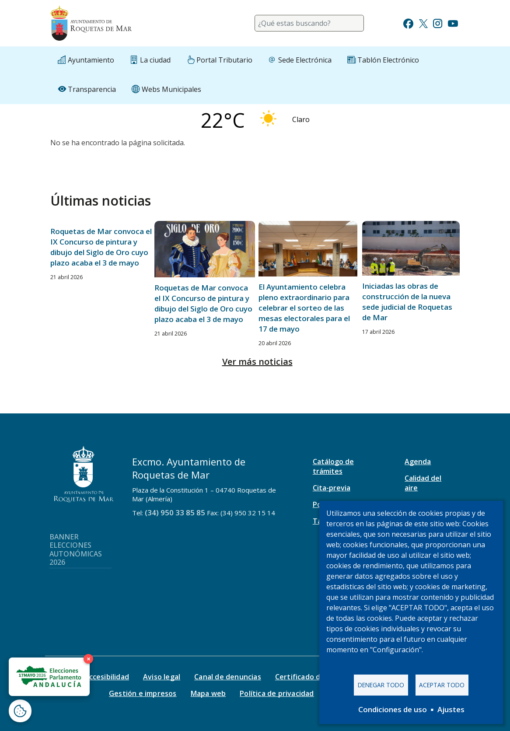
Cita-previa (331, 488)
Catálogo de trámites (333, 466)
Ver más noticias (257, 361)
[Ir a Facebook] (408, 22)
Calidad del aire (423, 483)
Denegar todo (381, 685)
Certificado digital (306, 677)
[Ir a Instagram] (438, 22)
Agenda (418, 461)
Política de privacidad (277, 693)
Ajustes (451, 709)
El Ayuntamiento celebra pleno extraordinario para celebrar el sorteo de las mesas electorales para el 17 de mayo (304, 308)
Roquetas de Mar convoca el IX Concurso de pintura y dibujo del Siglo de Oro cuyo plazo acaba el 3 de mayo (101, 247)
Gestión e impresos (143, 693)
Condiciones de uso (392, 709)
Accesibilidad (106, 677)
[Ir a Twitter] (423, 22)
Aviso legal (161, 677)
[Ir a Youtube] (452, 22)
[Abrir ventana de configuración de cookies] (20, 711)
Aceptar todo (442, 685)
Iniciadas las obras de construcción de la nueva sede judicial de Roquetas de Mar (407, 301)
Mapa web (208, 693)
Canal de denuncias (227, 677)
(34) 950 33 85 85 (175, 512)
